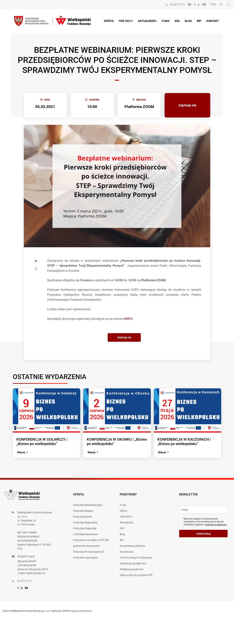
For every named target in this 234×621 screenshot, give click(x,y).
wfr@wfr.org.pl (26, 556)
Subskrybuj (203, 533)
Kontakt (212, 21)
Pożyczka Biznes (82, 516)
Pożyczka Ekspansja (84, 528)
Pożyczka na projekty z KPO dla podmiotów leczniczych (91, 543)
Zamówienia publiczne (132, 545)
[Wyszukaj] (220, 4)
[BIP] (211, 4)
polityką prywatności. (216, 524)
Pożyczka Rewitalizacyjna (87, 504)
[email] (203, 510)
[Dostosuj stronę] (227, 6)
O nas (166, 21)
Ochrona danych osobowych (136, 557)
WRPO (128, 319)
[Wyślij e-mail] (188, 4)
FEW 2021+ (126, 21)
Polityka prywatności (132, 569)
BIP (199, 21)
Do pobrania (127, 551)
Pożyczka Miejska (83, 510)
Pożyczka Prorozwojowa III (88, 551)
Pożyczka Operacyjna (85, 557)
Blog (188, 21)
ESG (177, 21)
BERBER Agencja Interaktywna (77, 611)
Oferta (109, 21)
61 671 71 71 (177, 4)
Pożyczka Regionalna (85, 522)
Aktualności (147, 21)
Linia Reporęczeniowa (85, 534)
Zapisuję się (187, 105)
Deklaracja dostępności (133, 563)
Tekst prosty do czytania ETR (136, 575)
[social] (194, 4)
